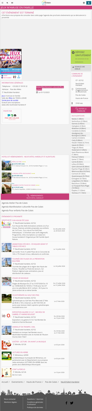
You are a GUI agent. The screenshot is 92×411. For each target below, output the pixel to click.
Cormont (75, 174)
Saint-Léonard (77, 166)
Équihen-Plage (77, 169)
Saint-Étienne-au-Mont (80, 152)
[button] (81, 57)
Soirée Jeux (6, 100)
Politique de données (35, 407)
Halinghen (75, 126)
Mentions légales (10, 402)
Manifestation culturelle (51, 87)
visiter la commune (81, 109)
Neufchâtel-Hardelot (80, 84)
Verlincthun (76, 121)
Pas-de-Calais (81, 95)
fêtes (11, 98)
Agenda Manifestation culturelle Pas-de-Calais (22, 206)
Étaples (74, 190)
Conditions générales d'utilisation (35, 403)
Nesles (74, 119)
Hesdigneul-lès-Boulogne (77, 134)
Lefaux (74, 164)
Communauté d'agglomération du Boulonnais (82, 90)
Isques (74, 145)
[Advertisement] (46, 34)
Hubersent (76, 150)
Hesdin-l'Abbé (77, 143)
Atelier (39, 87)
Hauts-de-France (82, 98)
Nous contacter (10, 399)
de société (14, 100)
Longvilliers (76, 181)
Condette (75, 131)
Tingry (74, 147)
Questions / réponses (35, 399)
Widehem (75, 128)
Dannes (74, 124)
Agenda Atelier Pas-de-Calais (15, 203)
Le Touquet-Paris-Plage (80, 186)
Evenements (17, 382)
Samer (74, 159)
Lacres (74, 162)
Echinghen (76, 178)
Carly (74, 140)
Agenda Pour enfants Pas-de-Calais (17, 210)
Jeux (3, 96)
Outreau (75, 193)
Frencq (74, 157)
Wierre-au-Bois (77, 171)
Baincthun (75, 183)
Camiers (75, 138)
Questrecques (77, 176)
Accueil (5, 382)
